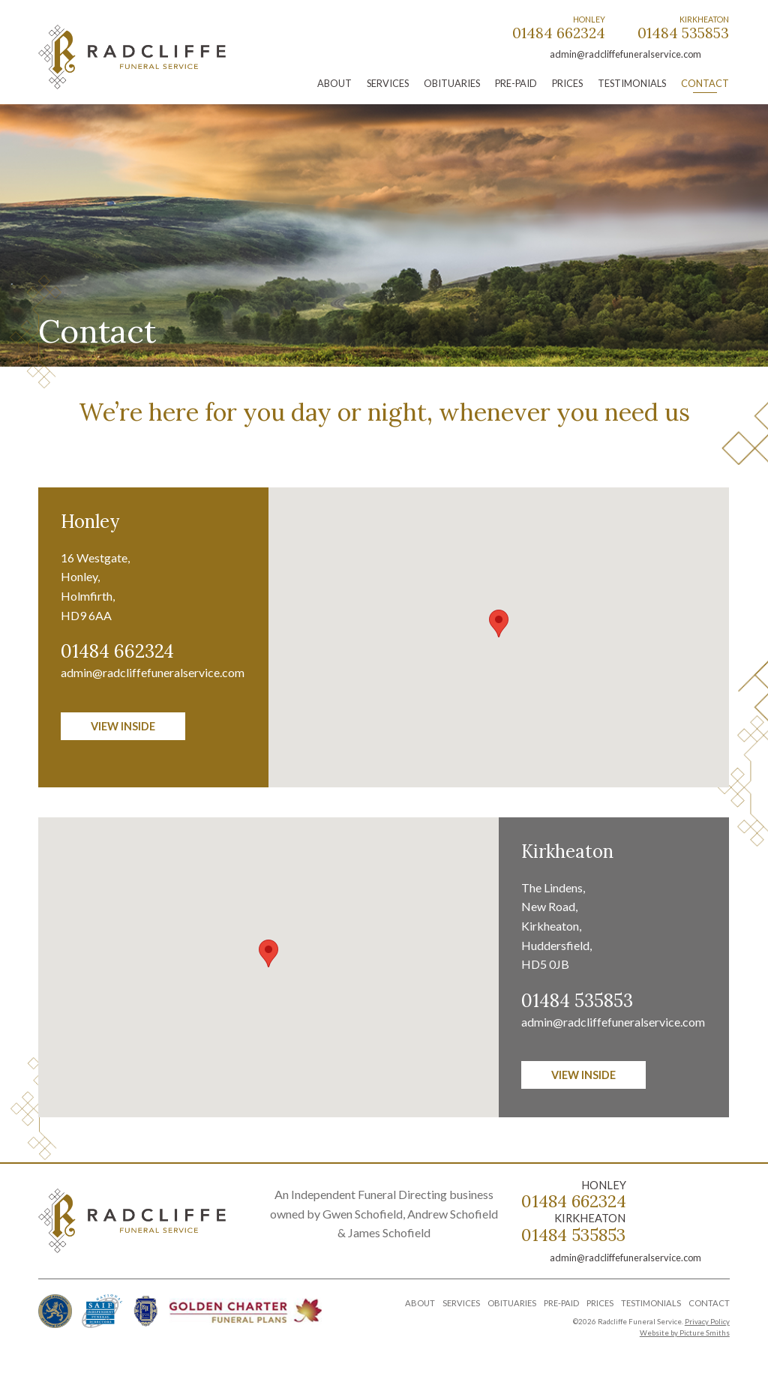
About (334, 83)
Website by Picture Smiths (685, 1333)
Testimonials (632, 83)
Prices (567, 83)
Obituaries (452, 83)
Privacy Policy (707, 1322)
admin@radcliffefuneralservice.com (625, 54)
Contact (705, 83)
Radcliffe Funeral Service (132, 57)
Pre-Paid (516, 83)
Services (388, 83)
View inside (123, 726)
